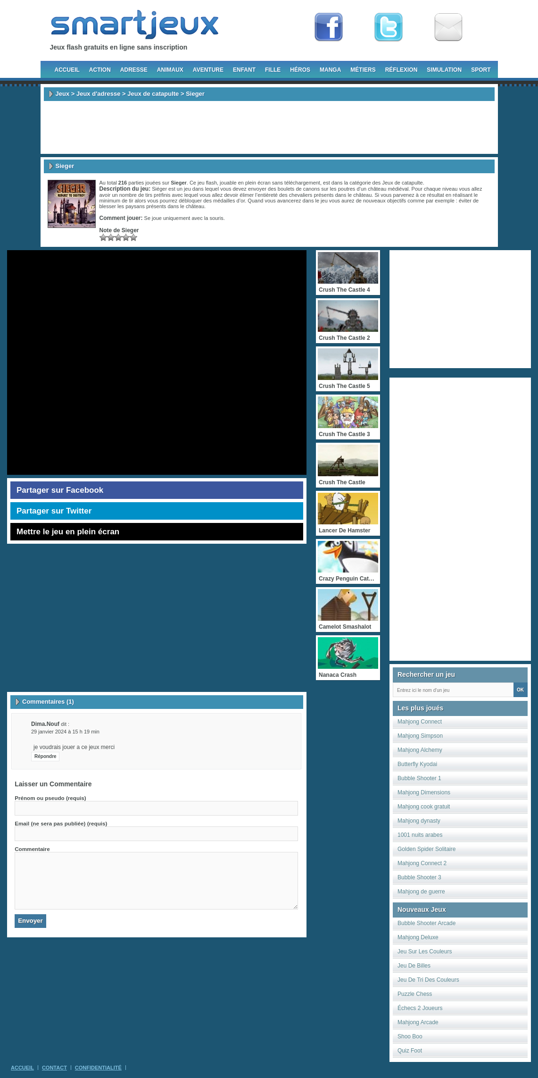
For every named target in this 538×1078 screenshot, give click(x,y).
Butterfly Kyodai (417, 764)
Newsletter (448, 27)
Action (100, 70)
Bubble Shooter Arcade (426, 923)
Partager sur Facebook (60, 490)
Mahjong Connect (419, 721)
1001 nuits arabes (419, 835)
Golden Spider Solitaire (426, 849)
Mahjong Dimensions (423, 792)
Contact (54, 1067)
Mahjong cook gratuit (423, 806)
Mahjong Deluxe (418, 937)
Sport (480, 70)
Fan (329, 27)
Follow (388, 27)
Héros (300, 70)
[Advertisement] (269, 127)
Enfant (244, 70)
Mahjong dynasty (418, 820)
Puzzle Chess (414, 994)
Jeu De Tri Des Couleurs (428, 980)
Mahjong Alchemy (419, 750)
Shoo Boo (409, 1036)
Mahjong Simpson (420, 736)
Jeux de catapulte (153, 93)
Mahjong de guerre (421, 891)
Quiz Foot (409, 1050)
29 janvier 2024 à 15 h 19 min (65, 731)
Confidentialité (98, 1067)
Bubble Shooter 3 (419, 877)
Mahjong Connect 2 (422, 863)
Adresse (134, 70)
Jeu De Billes (413, 965)
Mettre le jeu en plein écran (68, 531)
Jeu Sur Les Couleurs (424, 951)
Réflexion (401, 70)
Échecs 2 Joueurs (419, 1008)
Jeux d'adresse (98, 93)
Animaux (170, 70)
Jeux (63, 93)
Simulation (444, 70)
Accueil (67, 70)
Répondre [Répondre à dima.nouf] (45, 756)
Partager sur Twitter (54, 510)
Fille (273, 70)
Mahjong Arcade (418, 1022)
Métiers (362, 70)
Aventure (208, 70)
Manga (330, 70)
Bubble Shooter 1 (419, 778)
